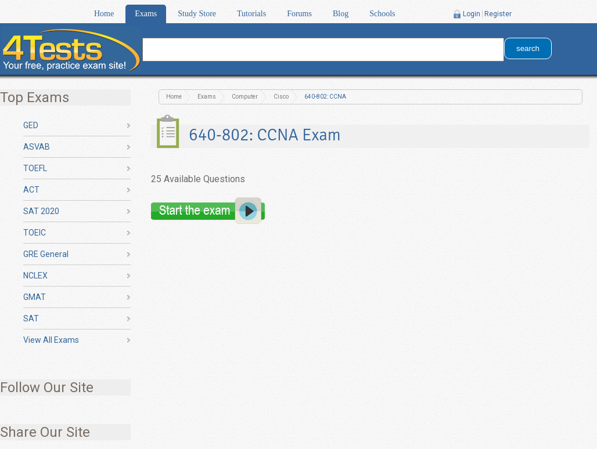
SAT (31, 318)
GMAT (34, 297)
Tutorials (251, 13)
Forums (299, 13)
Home (104, 13)
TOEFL (35, 168)
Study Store (197, 13)
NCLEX (35, 275)
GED (30, 125)
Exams (146, 13)
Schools (382, 13)
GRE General (46, 254)
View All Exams (51, 340)
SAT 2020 (41, 211)
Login (471, 14)
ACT (31, 189)
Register (498, 14)
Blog (340, 13)
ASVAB (36, 146)
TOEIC (34, 232)
